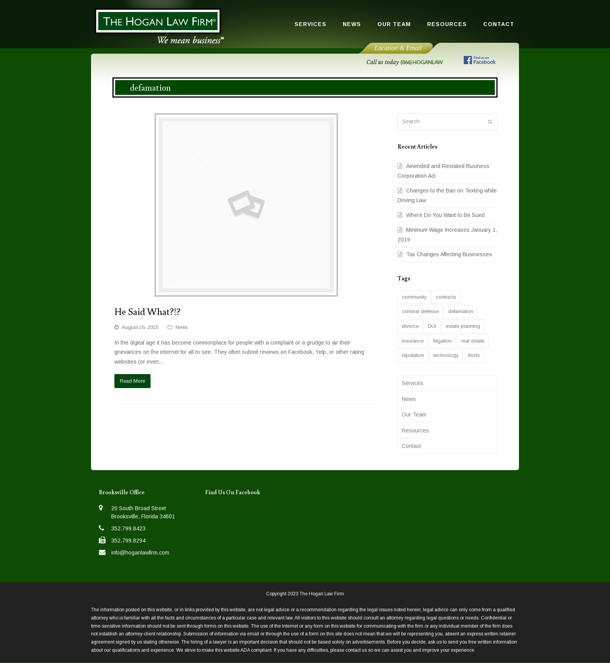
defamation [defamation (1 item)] (460, 311)
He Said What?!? (147, 311)
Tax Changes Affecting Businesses (449, 254)
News (181, 327)
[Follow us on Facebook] (480, 61)
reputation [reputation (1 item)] (413, 355)
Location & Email (398, 48)
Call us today (404, 62)
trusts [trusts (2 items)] (474, 355)
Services (412, 383)
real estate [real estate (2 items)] (472, 341)
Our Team (414, 414)
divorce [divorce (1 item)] (410, 326)
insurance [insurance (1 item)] (413, 341)
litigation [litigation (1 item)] (442, 341)
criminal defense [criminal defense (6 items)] (420, 311)
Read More (132, 381)
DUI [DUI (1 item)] (432, 326)
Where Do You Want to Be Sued (445, 215)
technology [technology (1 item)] (445, 355)
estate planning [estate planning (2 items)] (463, 326)
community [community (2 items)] (414, 297)
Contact (411, 446)
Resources (415, 430)
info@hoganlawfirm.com (140, 552)
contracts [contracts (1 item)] (446, 297)
